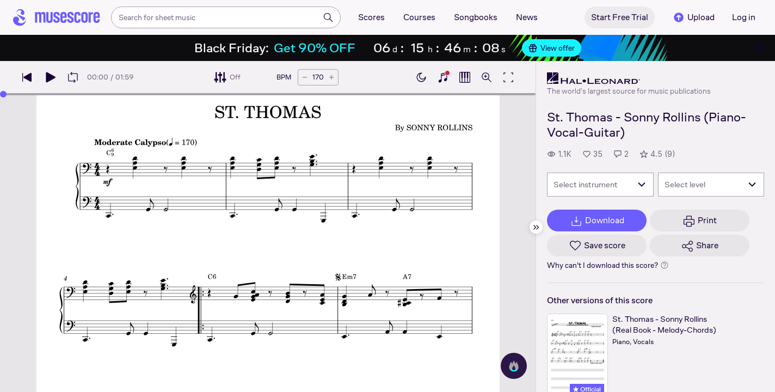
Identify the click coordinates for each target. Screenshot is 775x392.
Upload (693, 17)
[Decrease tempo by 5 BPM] (304, 77)
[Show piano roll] (465, 77)
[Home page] (56, 17)
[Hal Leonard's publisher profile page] (629, 78)
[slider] (3, 94)
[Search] (328, 17)
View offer (551, 48)
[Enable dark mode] (421, 77)
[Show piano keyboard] (443, 77)
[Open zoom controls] (486, 77)
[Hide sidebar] (536, 227)
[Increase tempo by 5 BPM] (331, 77)
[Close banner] (759, 47)
